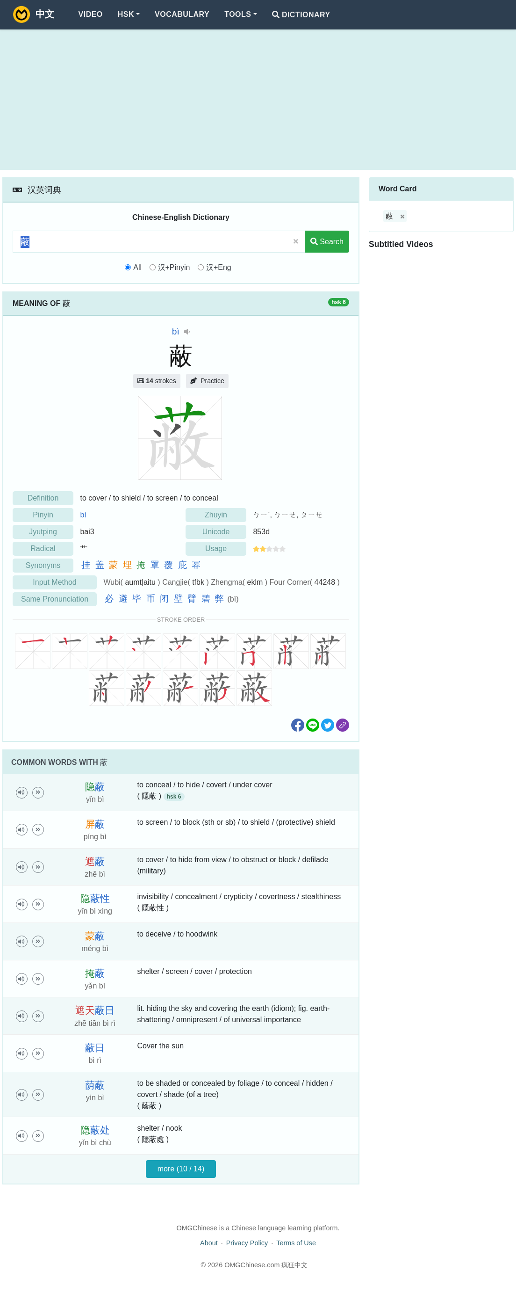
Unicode (216, 532)
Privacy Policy (247, 1243)
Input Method (54, 582)
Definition (43, 498)
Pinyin (43, 515)
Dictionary (301, 15)
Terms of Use (296, 1243)
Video (91, 14)
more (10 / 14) (181, 1169)
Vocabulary (182, 14)
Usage (216, 548)
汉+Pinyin (174, 267)
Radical (42, 548)
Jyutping (43, 532)
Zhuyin (216, 515)
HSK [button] (126, 14)
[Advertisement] (258, 99)
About (209, 1243)
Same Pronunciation (54, 599)
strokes (156, 381)
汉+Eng (218, 267)
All (137, 267)
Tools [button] (237, 14)
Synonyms (43, 565)
